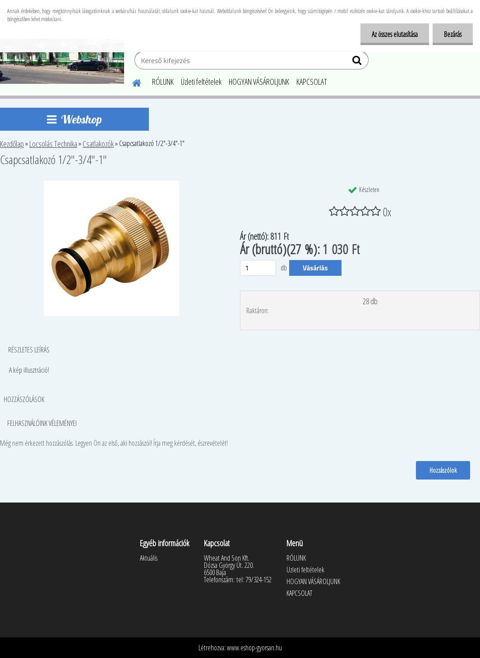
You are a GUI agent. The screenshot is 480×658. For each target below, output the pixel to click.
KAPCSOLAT (311, 81)
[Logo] (62, 61)
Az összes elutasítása (395, 34)
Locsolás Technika (53, 143)
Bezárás (453, 34)
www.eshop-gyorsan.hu (254, 648)
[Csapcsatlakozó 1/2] (111, 184)
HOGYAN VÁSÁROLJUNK (259, 81)
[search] (358, 62)
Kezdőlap (12, 143)
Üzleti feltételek (201, 81)
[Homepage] (131, 81)
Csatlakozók (98, 143)
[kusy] (258, 268)
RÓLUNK (163, 81)
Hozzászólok (443, 470)
